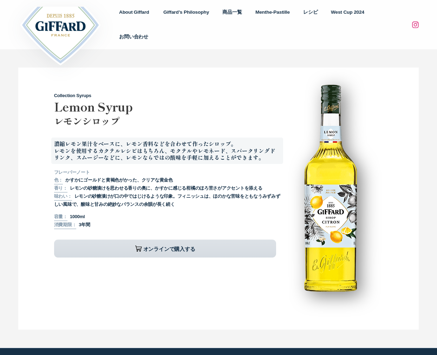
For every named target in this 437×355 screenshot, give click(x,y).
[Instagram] (415, 18)
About (155, 18)
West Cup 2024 (349, 17)
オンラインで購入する (107, 235)
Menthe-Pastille (282, 17)
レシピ (316, 17)
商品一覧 (245, 17)
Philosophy (203, 18)
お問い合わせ (390, 17)
